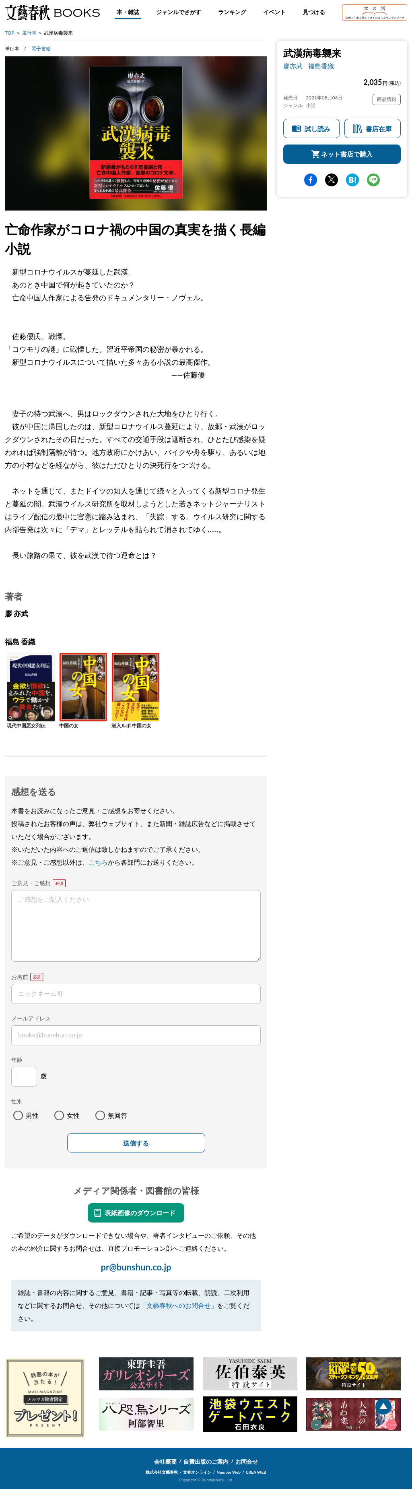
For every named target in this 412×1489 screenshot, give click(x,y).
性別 (17, 1101)
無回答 (117, 1115)
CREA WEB (256, 1472)
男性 (32, 1115)
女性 (73, 1115)
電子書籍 (41, 48)
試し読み (317, 128)
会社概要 (165, 1461)
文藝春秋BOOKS (52, 12)
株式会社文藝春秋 (162, 1472)
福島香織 (321, 66)
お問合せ (246, 1461)
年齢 (17, 1059)
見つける (314, 11)
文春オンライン (197, 1472)
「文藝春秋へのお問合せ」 (178, 1305)
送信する (136, 1143)
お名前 (19, 976)
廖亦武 (293, 66)
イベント (274, 11)
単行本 (29, 33)
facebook (310, 179)
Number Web (229, 1472)
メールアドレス (31, 1018)
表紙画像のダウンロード (140, 1212)
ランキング (232, 11)
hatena (352, 179)
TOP (9, 33)
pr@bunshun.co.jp (136, 1267)
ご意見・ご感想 (31, 883)
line (373, 179)
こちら (98, 862)
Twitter (331, 179)
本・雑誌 (128, 11)
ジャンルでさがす (178, 11)
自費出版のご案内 (206, 1461)
